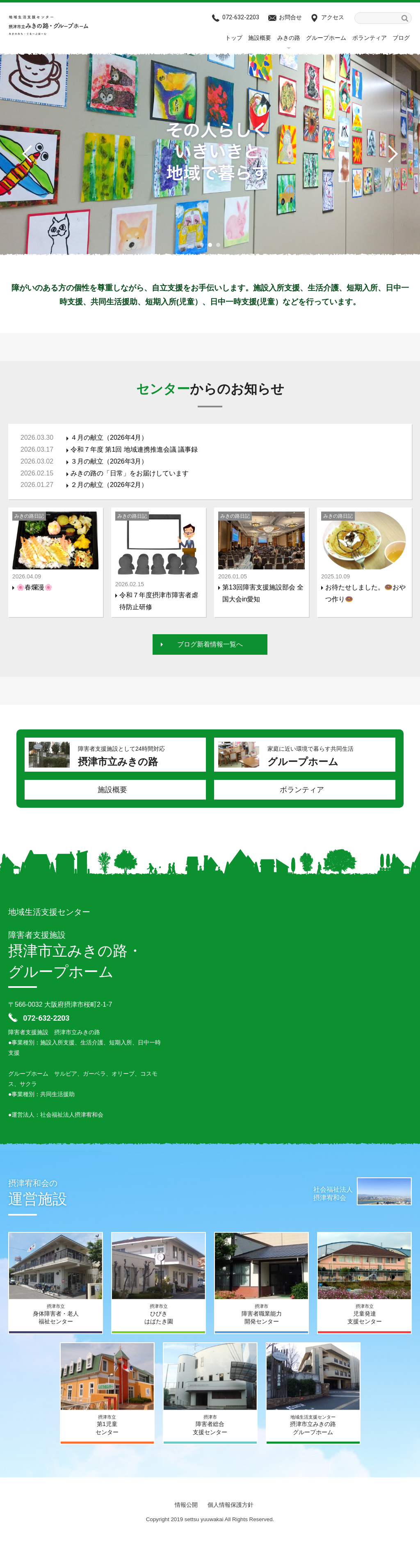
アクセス (332, 17)
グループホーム (326, 37)
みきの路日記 (29, 516)
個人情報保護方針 (230, 1504)
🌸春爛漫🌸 (34, 587)
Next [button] (389, 153)
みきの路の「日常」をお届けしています (130, 473)
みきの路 (288, 37)
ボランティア (369, 37)
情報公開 (186, 1504)
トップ (233, 37)
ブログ (401, 37)
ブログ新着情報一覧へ (210, 644)
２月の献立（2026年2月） (109, 484)
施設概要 (259, 37)
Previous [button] (30, 153)
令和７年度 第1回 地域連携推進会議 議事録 (134, 449)
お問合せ (290, 17)
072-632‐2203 (240, 17)
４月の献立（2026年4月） (109, 437)
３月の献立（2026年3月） (109, 461)
